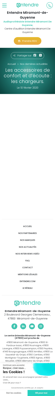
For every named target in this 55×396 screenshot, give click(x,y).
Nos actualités (27, 247)
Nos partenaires (27, 233)
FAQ (27, 260)
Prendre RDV (27, 41)
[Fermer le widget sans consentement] (13, 365)
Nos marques (27, 240)
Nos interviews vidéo (27, 254)
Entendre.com (27, 281)
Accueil (27, 226)
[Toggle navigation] (4, 5)
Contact (27, 267)
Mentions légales (27, 274)
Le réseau (28, 288)
